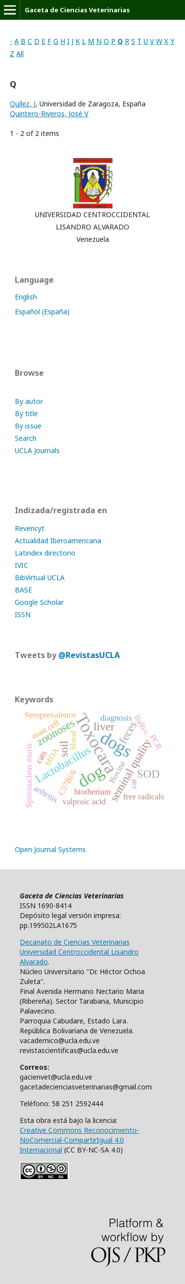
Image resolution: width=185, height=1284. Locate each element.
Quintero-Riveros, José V (49, 113)
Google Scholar (39, 602)
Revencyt (29, 528)
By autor (29, 401)
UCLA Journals (37, 450)
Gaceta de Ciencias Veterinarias (77, 9)
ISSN (23, 614)
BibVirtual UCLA (40, 577)
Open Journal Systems (50, 849)
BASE (23, 589)
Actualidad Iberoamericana (58, 540)
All (20, 53)
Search (26, 438)
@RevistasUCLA (89, 655)
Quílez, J (23, 103)
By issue (28, 425)
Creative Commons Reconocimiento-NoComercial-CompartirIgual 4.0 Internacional (79, 1139)
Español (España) (42, 311)
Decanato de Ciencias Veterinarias (75, 942)
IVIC (21, 565)
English (26, 296)
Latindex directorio (45, 553)
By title (26, 413)
